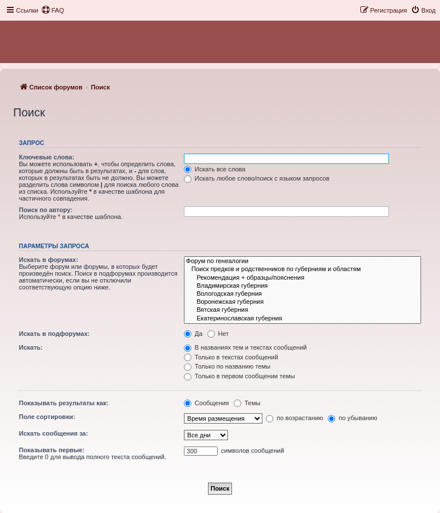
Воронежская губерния (302, 302)
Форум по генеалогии (302, 261)
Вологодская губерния (302, 294)
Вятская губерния (302, 310)
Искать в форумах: (48, 259)
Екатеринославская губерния (302, 319)
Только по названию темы (227, 366)
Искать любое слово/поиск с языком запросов (256, 178)
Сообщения (206, 403)
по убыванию (352, 417)
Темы (247, 403)
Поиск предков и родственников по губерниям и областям (302, 269)
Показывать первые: (52, 450)
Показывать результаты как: (63, 403)
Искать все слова (215, 169)
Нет (218, 333)
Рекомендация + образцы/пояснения (302, 278)
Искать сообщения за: (53, 433)
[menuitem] (52, 10)
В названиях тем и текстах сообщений (245, 347)
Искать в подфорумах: (54, 333)
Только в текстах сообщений (231, 357)
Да (193, 333)
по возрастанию (294, 417)
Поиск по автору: (45, 209)
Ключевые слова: (46, 157)
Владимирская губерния (302, 286)
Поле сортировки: (47, 416)
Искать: (30, 347)
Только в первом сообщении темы (239, 376)
